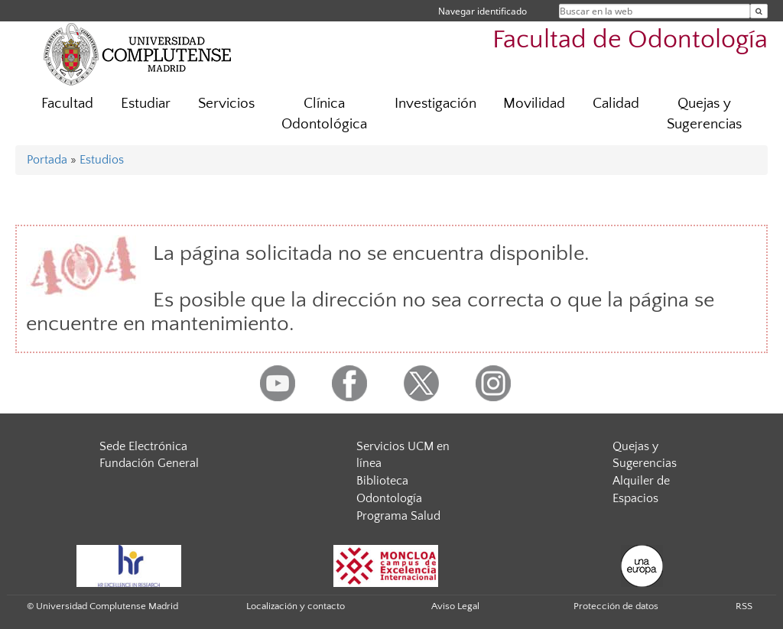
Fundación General (149, 463)
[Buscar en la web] (759, 11)
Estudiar (146, 104)
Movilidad (534, 104)
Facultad (67, 104)
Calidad (616, 104)
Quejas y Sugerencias (704, 114)
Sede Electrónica (143, 446)
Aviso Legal (455, 606)
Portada (47, 160)
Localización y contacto (295, 606)
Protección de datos (615, 606)
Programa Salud (398, 516)
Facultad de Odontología (630, 40)
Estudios (102, 160)
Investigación (435, 104)
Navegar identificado (482, 11)
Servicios (226, 104)
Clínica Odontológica (324, 114)
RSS (744, 606)
